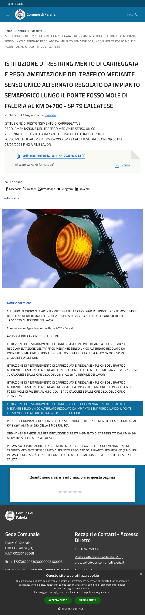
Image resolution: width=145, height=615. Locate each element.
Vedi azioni (12, 198)
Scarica (122, 165)
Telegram (64, 189)
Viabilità (36, 30)
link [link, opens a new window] (109, 592)
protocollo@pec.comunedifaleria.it (99, 562)
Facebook (13, 189)
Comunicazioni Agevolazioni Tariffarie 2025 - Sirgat (40, 328)
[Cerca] (137, 14)
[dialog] (72, 592)
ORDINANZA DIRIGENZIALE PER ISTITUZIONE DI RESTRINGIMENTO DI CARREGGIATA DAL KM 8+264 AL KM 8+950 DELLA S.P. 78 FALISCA (72, 435)
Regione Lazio (14, 3)
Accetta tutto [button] (58, 600)
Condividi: (14, 182)
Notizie (22, 30)
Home (8, 30)
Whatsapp (46, 189)
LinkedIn (82, 189)
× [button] (140, 574)
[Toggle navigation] (7, 14)
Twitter (29, 189)
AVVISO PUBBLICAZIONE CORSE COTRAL (33, 336)
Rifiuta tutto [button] (88, 600)
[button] (72, 608)
